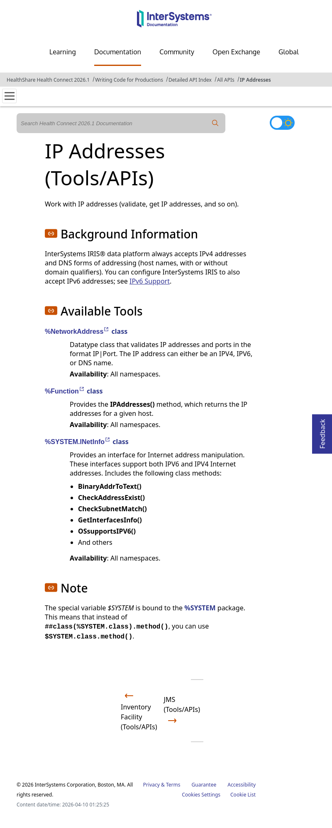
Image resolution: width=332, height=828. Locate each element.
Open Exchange (236, 52)
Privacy (151, 784)
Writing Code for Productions (129, 79)
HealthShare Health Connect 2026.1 (48, 79)
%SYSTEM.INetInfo (78, 441)
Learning (62, 52)
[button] (51, 233)
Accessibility (241, 784)
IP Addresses (255, 79)
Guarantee (204, 784)
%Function (65, 391)
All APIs (225, 79)
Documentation (117, 52)
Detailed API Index (190, 79)
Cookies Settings (201, 795)
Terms (173, 784)
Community (176, 52)
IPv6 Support (149, 281)
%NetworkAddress (77, 331)
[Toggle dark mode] (282, 123)
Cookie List (243, 794)
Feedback (322, 431)
